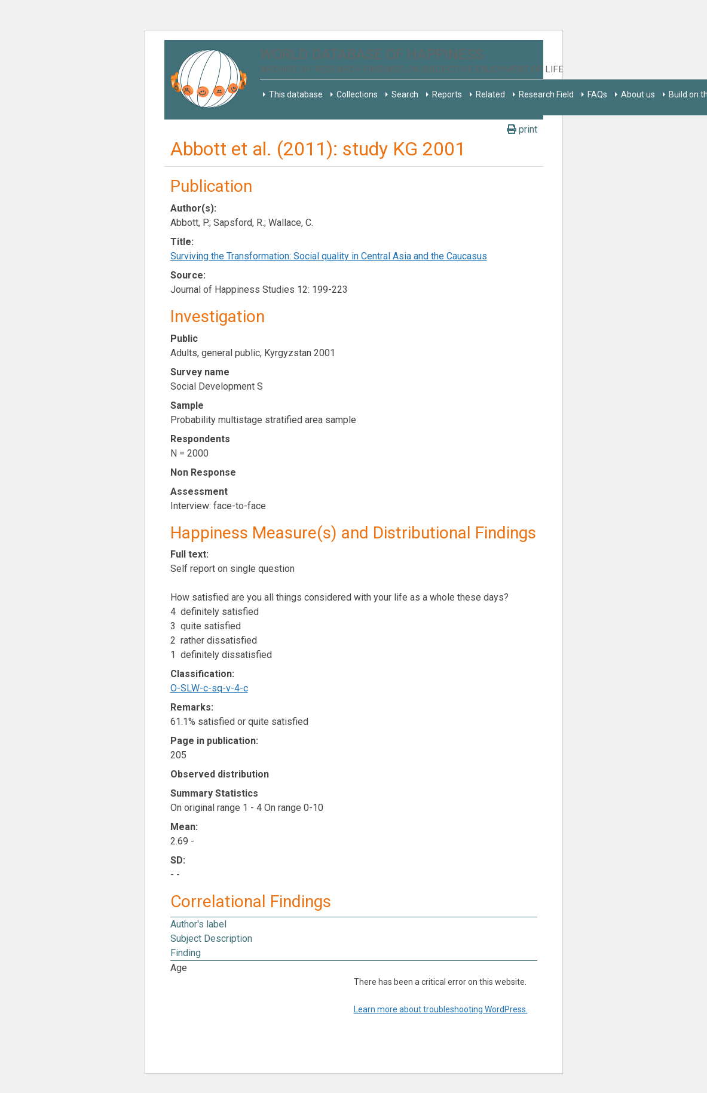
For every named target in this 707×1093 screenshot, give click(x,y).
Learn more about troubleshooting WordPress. (441, 1009)
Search (404, 94)
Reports (447, 94)
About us (638, 94)
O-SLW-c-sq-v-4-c (209, 688)
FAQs (597, 94)
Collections (357, 94)
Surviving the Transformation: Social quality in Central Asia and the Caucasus (328, 256)
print (522, 129)
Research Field (546, 94)
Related (490, 94)
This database (296, 94)
